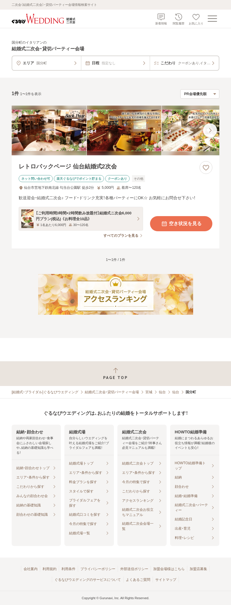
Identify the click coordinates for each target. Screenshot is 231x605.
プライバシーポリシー (97, 569)
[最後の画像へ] (210, 130)
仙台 (162, 392)
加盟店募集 (198, 569)
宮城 (148, 392)
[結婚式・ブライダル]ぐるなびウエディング (45, 392)
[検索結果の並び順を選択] (199, 94)
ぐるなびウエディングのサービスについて (87, 580)
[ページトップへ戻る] (115, 373)
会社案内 (31, 569)
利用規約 (50, 569)
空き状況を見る (181, 223)
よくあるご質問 (138, 580)
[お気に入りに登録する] (206, 167)
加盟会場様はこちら (169, 569)
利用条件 (68, 569)
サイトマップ (165, 580)
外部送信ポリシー (134, 569)
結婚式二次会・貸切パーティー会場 (112, 392)
